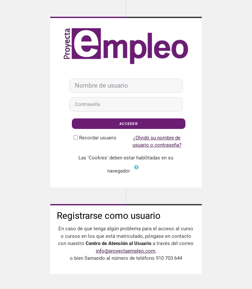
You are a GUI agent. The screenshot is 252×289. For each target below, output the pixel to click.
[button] (138, 171)
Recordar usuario (97, 138)
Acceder (128, 124)
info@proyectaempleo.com (125, 251)
